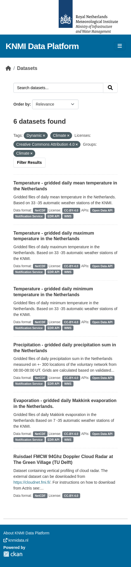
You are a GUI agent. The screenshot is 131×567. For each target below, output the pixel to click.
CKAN (12, 554)
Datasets (27, 68)
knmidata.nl (15, 540)
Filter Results (29, 162)
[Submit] (110, 88)
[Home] (8, 68)
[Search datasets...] (58, 88)
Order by (21, 104)
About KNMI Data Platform (26, 533)
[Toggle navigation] (119, 46)
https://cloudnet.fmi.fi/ (31, 482)
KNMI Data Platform (42, 46)
